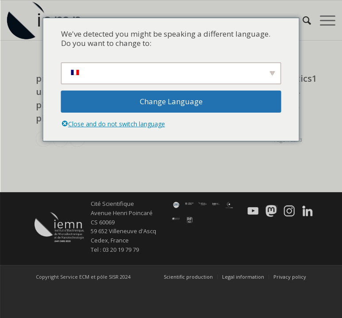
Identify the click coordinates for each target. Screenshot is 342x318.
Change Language (171, 101)
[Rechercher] (302, 20)
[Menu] (323, 20)
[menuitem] (302, 20)
